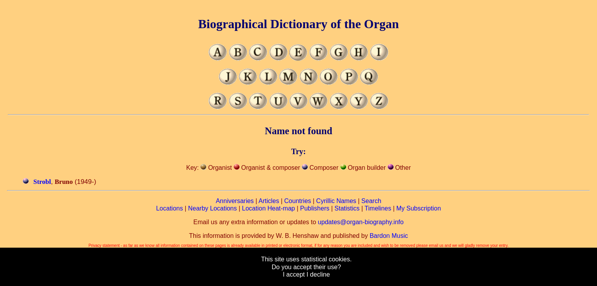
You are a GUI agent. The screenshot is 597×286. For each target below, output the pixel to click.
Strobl (42, 181)
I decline (318, 274)
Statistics (346, 208)
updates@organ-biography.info (361, 222)
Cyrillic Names (336, 201)
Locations (169, 208)
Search (371, 201)
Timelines (378, 208)
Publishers (315, 208)
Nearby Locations (212, 208)
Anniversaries (235, 201)
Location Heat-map (268, 208)
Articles (269, 201)
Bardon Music (389, 235)
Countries (297, 201)
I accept (294, 274)
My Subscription (418, 208)
